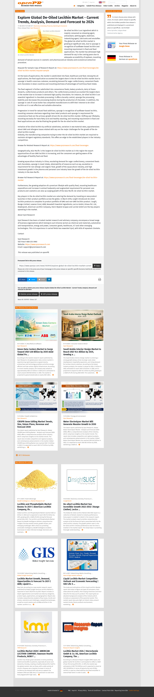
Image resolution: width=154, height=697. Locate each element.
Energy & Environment (78, 416)
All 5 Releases (22, 455)
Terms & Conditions (94, 690)
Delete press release (28, 294)
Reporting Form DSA (121, 690)
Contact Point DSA (107, 690)
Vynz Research (22, 418)
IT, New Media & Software (33, 344)
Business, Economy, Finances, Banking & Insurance (50, 26)
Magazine (125, 6)
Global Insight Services (24, 575)
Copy (97, 266)
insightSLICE (67, 501)
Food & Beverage (30, 499)
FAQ (69, 690)
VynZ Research (35, 28)
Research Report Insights (71, 648)
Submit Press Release (94, 6)
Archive (117, 6)
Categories (81, 6)
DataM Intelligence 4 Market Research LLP (31, 501)
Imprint (92, 2)
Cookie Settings (134, 690)
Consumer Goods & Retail (79, 344)
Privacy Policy (82, 690)
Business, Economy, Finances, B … (82, 499)
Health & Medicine (31, 416)
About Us (133, 6)
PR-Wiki (85, 2)
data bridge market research (72, 575)
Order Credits (108, 6)
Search (131, 2)
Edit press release (49, 294)
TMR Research (21, 648)
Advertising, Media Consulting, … (35, 573)
